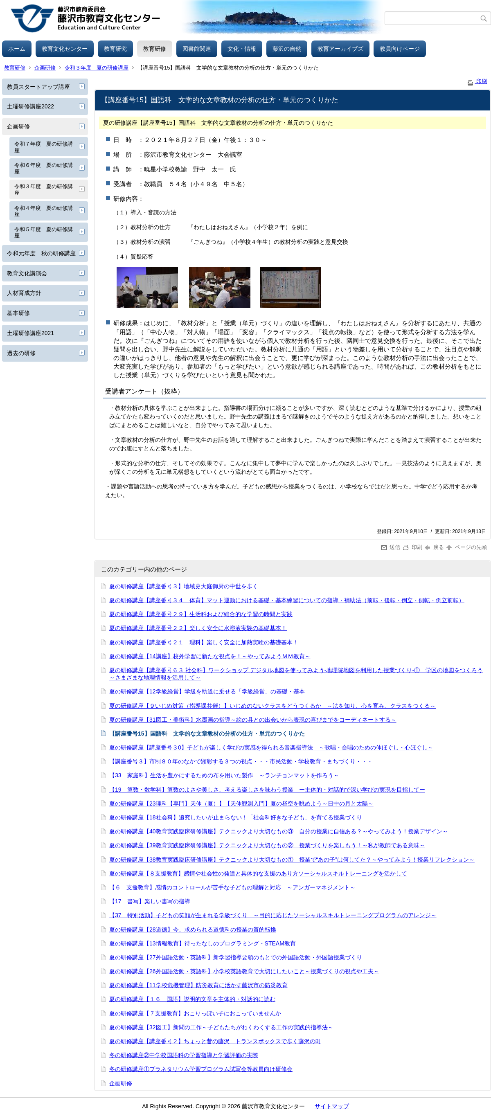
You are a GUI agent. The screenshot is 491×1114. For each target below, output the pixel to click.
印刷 (476, 81)
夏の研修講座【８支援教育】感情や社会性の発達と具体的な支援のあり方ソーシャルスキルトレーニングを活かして (258, 873)
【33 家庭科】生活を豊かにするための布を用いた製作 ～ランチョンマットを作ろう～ (224, 775)
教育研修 (154, 48)
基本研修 (18, 313)
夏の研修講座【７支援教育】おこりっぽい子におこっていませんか (195, 1013)
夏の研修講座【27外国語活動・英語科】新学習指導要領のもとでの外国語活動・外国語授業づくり (235, 957)
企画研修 (45, 68)
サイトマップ (332, 1106)
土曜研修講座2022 (30, 106)
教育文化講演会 (27, 273)
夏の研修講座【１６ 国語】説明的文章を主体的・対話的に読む (192, 999)
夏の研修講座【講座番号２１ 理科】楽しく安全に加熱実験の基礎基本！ (203, 642)
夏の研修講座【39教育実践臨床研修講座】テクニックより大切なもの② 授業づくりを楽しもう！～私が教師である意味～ (267, 845)
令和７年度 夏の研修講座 (43, 147)
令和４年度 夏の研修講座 (43, 211)
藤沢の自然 (287, 48)
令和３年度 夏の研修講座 (96, 68)
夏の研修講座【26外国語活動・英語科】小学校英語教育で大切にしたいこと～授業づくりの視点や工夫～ (244, 971)
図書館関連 (196, 48)
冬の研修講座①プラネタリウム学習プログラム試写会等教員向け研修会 (201, 1069)
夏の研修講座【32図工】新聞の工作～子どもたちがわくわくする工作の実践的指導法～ (221, 1027)
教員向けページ (400, 48)
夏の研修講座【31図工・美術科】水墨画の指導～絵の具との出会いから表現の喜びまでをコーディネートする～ (252, 719)
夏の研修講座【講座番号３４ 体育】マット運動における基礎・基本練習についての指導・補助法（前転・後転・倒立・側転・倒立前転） (286, 600)
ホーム (16, 48)
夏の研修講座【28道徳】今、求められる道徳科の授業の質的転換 (192, 929)
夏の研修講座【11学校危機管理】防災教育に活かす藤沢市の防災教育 (198, 985)
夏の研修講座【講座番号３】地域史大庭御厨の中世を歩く (183, 586)
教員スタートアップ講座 (38, 86)
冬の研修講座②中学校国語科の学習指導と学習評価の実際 (183, 1055)
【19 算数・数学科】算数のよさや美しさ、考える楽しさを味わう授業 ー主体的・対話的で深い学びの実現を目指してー (267, 789)
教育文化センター (65, 48)
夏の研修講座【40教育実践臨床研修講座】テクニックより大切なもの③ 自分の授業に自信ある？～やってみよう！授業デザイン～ (278, 831)
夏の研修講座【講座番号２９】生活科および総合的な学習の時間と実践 (201, 614)
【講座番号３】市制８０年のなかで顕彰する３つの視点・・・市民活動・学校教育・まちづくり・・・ (241, 761)
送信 (391, 547)
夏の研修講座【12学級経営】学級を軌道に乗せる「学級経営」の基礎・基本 (207, 691)
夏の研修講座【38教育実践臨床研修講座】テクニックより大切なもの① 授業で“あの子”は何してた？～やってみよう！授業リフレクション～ (292, 859)
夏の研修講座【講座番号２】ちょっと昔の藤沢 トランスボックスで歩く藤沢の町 (215, 1041)
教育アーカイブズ (340, 48)
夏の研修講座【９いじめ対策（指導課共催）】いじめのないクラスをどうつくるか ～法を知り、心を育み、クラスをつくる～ (272, 705)
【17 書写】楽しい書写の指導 (149, 901)
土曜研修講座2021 (30, 333)
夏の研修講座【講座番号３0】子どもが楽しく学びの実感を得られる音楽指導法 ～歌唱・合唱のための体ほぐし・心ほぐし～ (271, 747)
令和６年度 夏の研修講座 (43, 168)
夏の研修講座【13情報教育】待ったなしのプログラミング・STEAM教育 (202, 943)
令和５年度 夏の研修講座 (43, 232)
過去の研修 (21, 353)
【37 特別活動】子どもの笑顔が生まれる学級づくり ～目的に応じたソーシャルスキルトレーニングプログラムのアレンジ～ (273, 915)
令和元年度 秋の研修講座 (41, 253)
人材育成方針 (24, 293)
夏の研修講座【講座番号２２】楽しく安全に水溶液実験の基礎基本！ (198, 628)
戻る (434, 547)
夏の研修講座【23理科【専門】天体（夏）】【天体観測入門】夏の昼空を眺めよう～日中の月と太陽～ (241, 803)
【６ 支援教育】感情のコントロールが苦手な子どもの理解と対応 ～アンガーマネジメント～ (232, 887)
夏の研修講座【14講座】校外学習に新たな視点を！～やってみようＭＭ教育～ (210, 656)
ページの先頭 (466, 547)
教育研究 (115, 48)
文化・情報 (241, 48)
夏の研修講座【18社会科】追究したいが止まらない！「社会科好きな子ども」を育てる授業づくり (235, 817)
